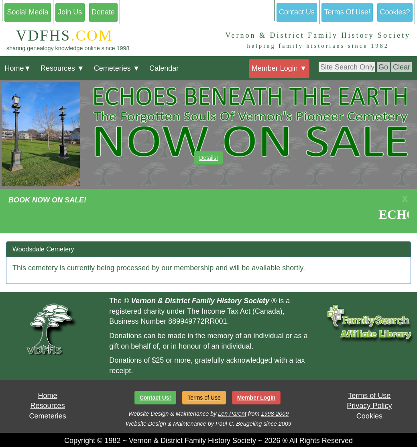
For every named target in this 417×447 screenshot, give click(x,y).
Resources (62, 68)
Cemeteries (117, 68)
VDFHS (59, 35)
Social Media (27, 12)
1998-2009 (275, 413)
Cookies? (395, 12)
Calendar (164, 68)
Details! (208, 158)
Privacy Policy (369, 406)
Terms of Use (369, 396)
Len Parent (232, 413)
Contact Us (297, 12)
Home (17, 68)
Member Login (279, 68)
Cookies (369, 416)
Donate (103, 12)
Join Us (70, 12)
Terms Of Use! (347, 12)
